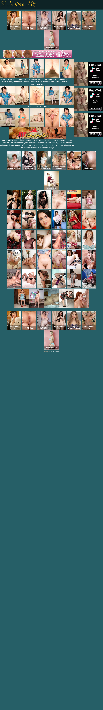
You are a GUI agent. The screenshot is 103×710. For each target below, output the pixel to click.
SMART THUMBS (55, 351)
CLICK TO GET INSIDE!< (37, 106)
